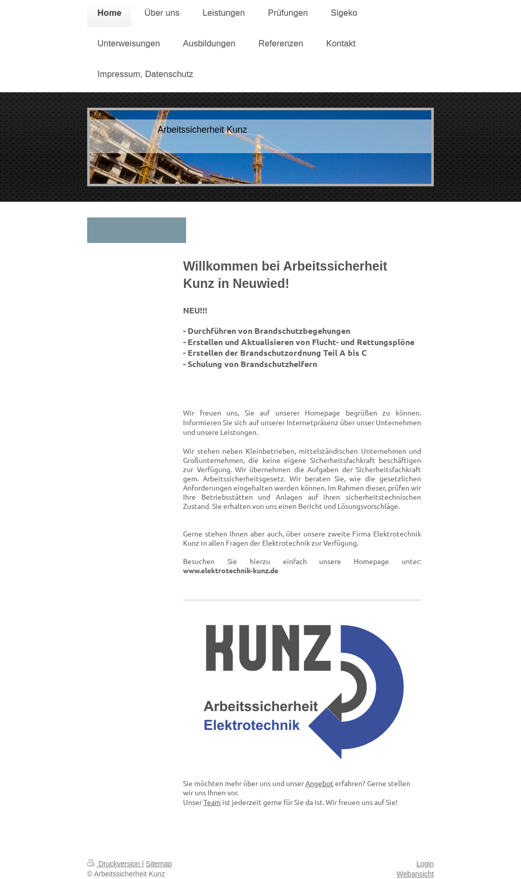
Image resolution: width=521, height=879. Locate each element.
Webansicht (415, 874)
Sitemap (159, 864)
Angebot (319, 783)
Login (425, 864)
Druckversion (114, 864)
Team (212, 802)
